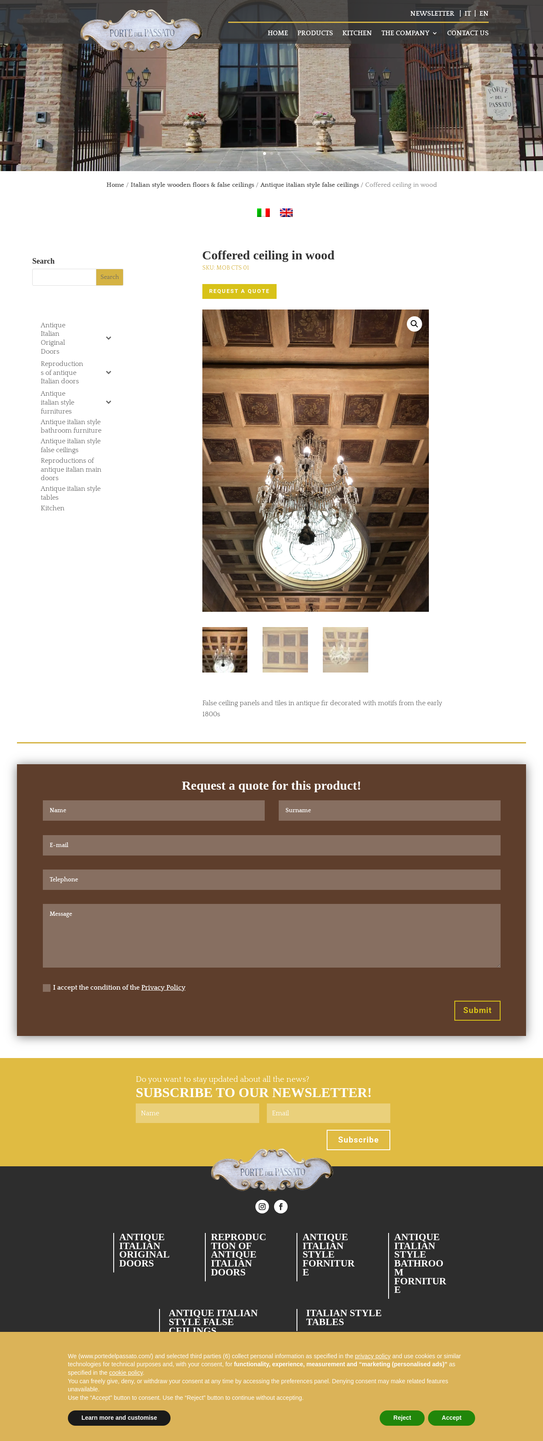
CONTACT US (468, 33)
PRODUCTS (315, 33)
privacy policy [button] (373, 1356)
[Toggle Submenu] (108, 337)
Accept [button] (452, 1417)
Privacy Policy (163, 987)
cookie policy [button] (126, 1372)
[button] (414, 324)
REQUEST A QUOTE (239, 291)
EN (484, 13)
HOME (278, 33)
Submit (477, 1010)
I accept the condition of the (114, 988)
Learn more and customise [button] (119, 1417)
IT (468, 13)
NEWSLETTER (432, 13)
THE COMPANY (405, 33)
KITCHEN (357, 33)
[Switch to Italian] (263, 213)
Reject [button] (402, 1417)
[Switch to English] (286, 213)
